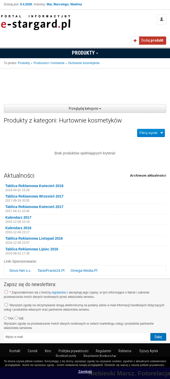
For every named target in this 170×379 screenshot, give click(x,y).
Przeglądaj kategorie (85, 108)
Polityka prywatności (73, 351)
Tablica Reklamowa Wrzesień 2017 (34, 196)
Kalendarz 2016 (18, 228)
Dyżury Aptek (148, 351)
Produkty (85, 53)
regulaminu (58, 292)
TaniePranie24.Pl (50, 270)
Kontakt (14, 351)
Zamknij (85, 372)
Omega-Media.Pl (84, 270)
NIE (19, 318)
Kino (48, 351)
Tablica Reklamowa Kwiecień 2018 (34, 186)
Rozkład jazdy (66, 356)
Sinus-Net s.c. (20, 270)
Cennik (32, 351)
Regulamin (103, 351)
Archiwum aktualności (148, 175)
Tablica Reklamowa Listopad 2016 (34, 238)
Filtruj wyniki (148, 133)
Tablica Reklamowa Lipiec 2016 (31, 249)
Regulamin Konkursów (100, 356)
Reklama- (125, 351)
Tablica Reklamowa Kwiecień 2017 (34, 207)
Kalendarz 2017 (18, 217)
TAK (9, 318)
